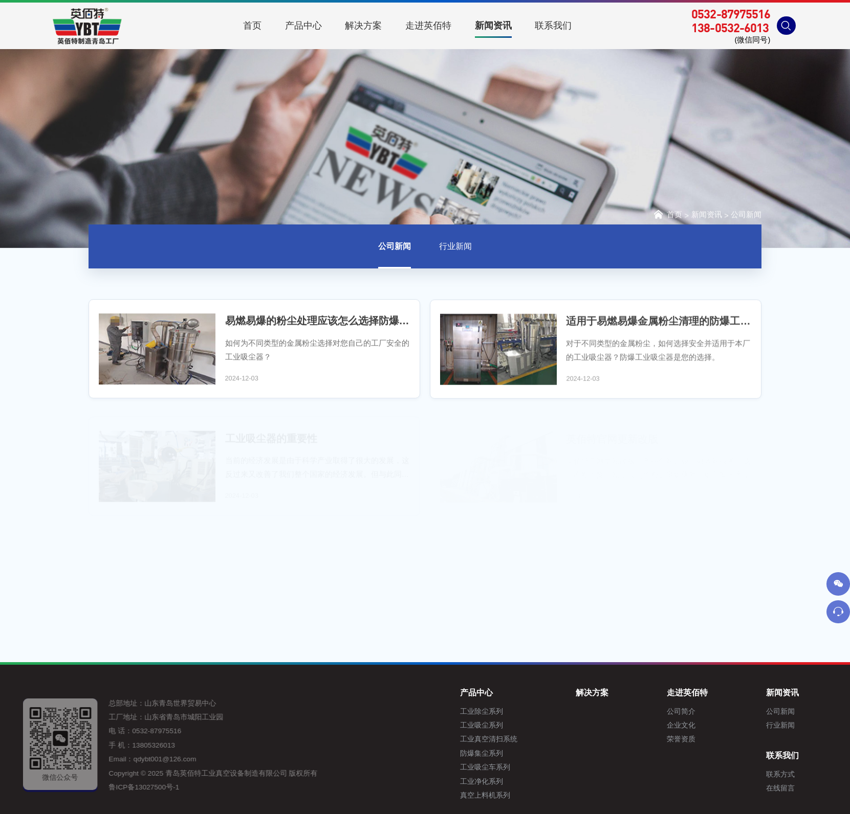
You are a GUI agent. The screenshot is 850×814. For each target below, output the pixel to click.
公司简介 (729, 711)
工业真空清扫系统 (536, 739)
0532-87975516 (730, 14)
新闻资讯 (706, 216)
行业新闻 (455, 247)
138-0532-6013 (730, 27)
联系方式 (829, 774)
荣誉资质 (729, 739)
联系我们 (831, 755)
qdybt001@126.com (144, 759)
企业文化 (729, 725)
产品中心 (524, 692)
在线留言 (829, 788)
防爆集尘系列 (529, 753)
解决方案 (640, 692)
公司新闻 (746, 216)
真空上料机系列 (533, 795)
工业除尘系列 (529, 711)
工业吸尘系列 (529, 725)
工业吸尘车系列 (533, 767)
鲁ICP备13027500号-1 (124, 787)
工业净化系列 (529, 781)
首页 (667, 215)
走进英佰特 (735, 692)
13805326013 (133, 745)
